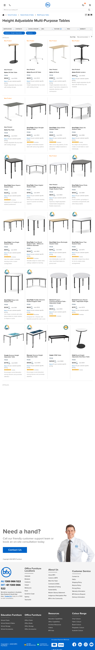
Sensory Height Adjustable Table (11, 356)
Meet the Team (53, 581)
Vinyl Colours (76, 619)
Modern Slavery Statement (56, 593)
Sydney (27, 597)
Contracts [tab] (19, 29)
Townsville (28, 600)
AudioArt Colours (77, 630)
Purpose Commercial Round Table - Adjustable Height (57, 301)
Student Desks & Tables (27, 15)
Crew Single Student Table (11, 243)
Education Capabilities (55, 619)
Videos (50, 628)
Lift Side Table (10, 72)
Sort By (72, 37)
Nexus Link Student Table (11, 300)
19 (36, 314)
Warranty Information (78, 591)
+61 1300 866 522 (11, 586)
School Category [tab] (33, 29)
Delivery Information (78, 597)
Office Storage (29, 626)
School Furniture (12, 15)
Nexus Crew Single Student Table (56, 188)
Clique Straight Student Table (35, 128)
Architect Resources (54, 625)
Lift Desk (54, 72)
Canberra (27, 582)
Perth (26, 591)
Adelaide (27, 576)
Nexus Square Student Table (12, 186)
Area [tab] (42, 29)
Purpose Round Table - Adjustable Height (80, 300)
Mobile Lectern (79, 72)
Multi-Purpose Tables (43, 15)
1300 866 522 (13, 581)
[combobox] (47, 10)
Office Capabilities (54, 622)
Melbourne (28, 588)
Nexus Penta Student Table (79, 186)
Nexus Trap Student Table (79, 243)
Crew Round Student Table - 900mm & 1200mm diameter (35, 243)
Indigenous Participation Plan (57, 596)
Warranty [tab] (83, 29)
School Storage (5, 626)
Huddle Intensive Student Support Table (36, 300)
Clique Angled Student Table (35, 186)
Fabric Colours (76, 622)
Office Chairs (29, 620)
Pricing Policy (76, 588)
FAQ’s (74, 579)
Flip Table (9, 130)
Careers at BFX (53, 578)
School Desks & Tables (8, 623)
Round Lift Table (34, 72)
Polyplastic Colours (78, 628)
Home (3, 15)
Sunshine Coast (29, 594)
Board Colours (76, 625)
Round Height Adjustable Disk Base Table (81, 356)
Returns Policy (76, 585)
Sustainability (52, 590)
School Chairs (5, 620)
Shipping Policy (77, 582)
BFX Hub (51, 630)
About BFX (51, 575)
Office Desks (28, 623)
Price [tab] (68, 29)
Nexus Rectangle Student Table (58, 243)
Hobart (27, 585)
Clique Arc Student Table (79, 128)
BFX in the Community (55, 598)
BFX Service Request (78, 594)
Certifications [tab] (7, 29)
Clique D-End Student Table (57, 128)
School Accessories (7, 629)
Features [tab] (58, 29)
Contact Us (15, 550)
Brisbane (27, 579)
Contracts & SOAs (53, 584)
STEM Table (55, 355)
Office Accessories (30, 629)
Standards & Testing (54, 587)
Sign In (6, 81)
